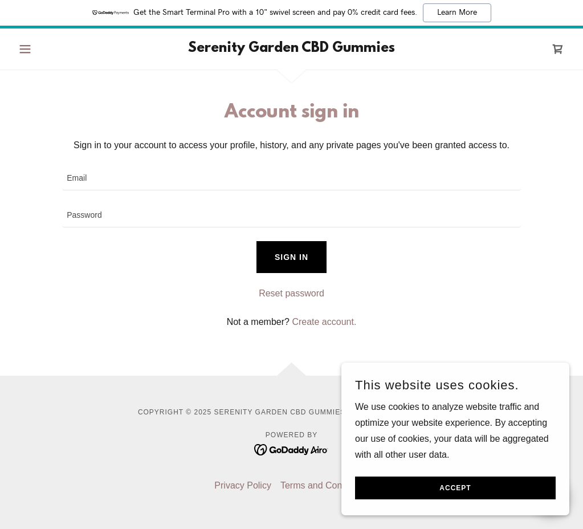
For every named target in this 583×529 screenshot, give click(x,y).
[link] (291, 49)
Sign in (291, 257)
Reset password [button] (291, 293)
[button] (55, 49)
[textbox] (291, 178)
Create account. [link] (324, 322)
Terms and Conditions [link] (324, 485)
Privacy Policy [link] (242, 485)
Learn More (457, 13)
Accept (455, 488)
